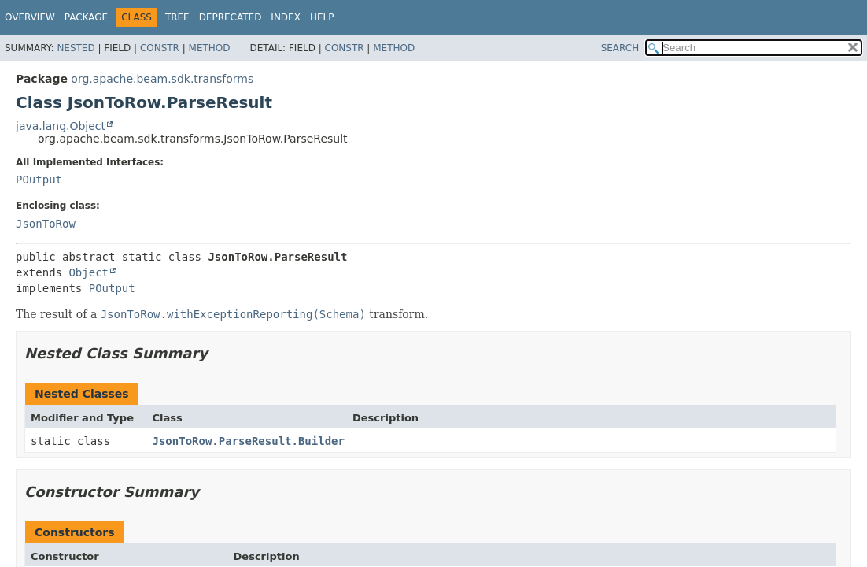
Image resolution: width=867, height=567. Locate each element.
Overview (30, 17)
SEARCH (620, 48)
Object (88, 272)
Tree (177, 17)
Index (286, 17)
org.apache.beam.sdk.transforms (162, 78)
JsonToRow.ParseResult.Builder (249, 441)
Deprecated (230, 17)
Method (210, 48)
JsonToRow (46, 223)
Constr (159, 48)
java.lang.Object (60, 126)
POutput (39, 179)
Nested (75, 48)
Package (86, 17)
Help (322, 17)
